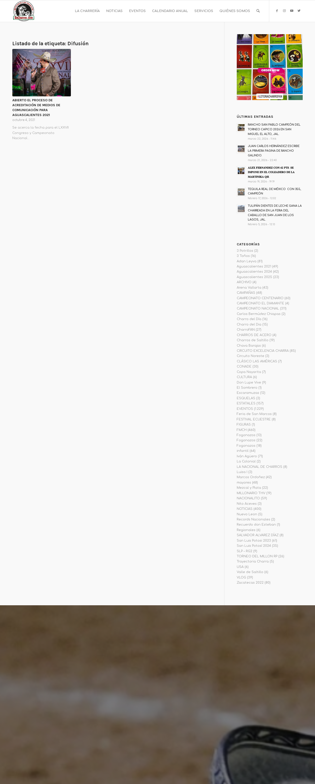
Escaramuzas (248, 393)
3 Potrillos (245, 250)
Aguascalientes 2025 (254, 277)
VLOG (241, 577)
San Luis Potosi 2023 (254, 540)
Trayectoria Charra (253, 561)
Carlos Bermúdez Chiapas (259, 314)
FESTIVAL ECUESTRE (254, 419)
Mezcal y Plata (249, 487)
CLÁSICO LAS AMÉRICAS (257, 361)
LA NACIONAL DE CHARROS (259, 467)
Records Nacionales (253, 519)
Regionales (246, 530)
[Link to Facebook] (277, 11)
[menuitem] (87, 11)
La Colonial (246, 461)
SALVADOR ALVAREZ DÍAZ (258, 535)
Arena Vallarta (249, 287)
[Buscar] (258, 11)
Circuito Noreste (250, 356)
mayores (244, 482)
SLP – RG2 (244, 551)
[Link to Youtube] (291, 11)
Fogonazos (246, 435)
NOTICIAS (244, 509)
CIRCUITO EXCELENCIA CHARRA (263, 351)
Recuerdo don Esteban (256, 524)
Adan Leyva (246, 261)
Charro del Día (249, 319)
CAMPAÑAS (246, 293)
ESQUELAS (246, 398)
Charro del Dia (249, 324)
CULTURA (244, 377)
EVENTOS (245, 409)
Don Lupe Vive (249, 382)
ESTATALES (246, 403)
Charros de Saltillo (252, 340)
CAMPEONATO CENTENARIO (260, 298)
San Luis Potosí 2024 (254, 545)
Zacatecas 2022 (250, 582)
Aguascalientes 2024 (254, 271)
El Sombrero (247, 387)
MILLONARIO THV (251, 493)
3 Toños (243, 256)
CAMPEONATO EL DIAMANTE (260, 303)
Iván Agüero (247, 456)
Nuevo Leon (247, 514)
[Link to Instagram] (284, 11)
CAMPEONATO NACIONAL (258, 308)
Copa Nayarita (249, 372)
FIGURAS (244, 424)
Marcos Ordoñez (251, 477)
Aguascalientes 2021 (254, 266)
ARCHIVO (244, 282)
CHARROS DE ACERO (254, 335)
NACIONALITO (248, 498)
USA (240, 567)
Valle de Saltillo (250, 572)
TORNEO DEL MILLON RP (257, 556)
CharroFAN (246, 329)
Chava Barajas (249, 345)
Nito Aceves (247, 503)
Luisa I (242, 472)
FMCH (242, 430)
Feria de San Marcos (254, 414)
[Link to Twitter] (299, 11)
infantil (243, 451)
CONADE (244, 366)
